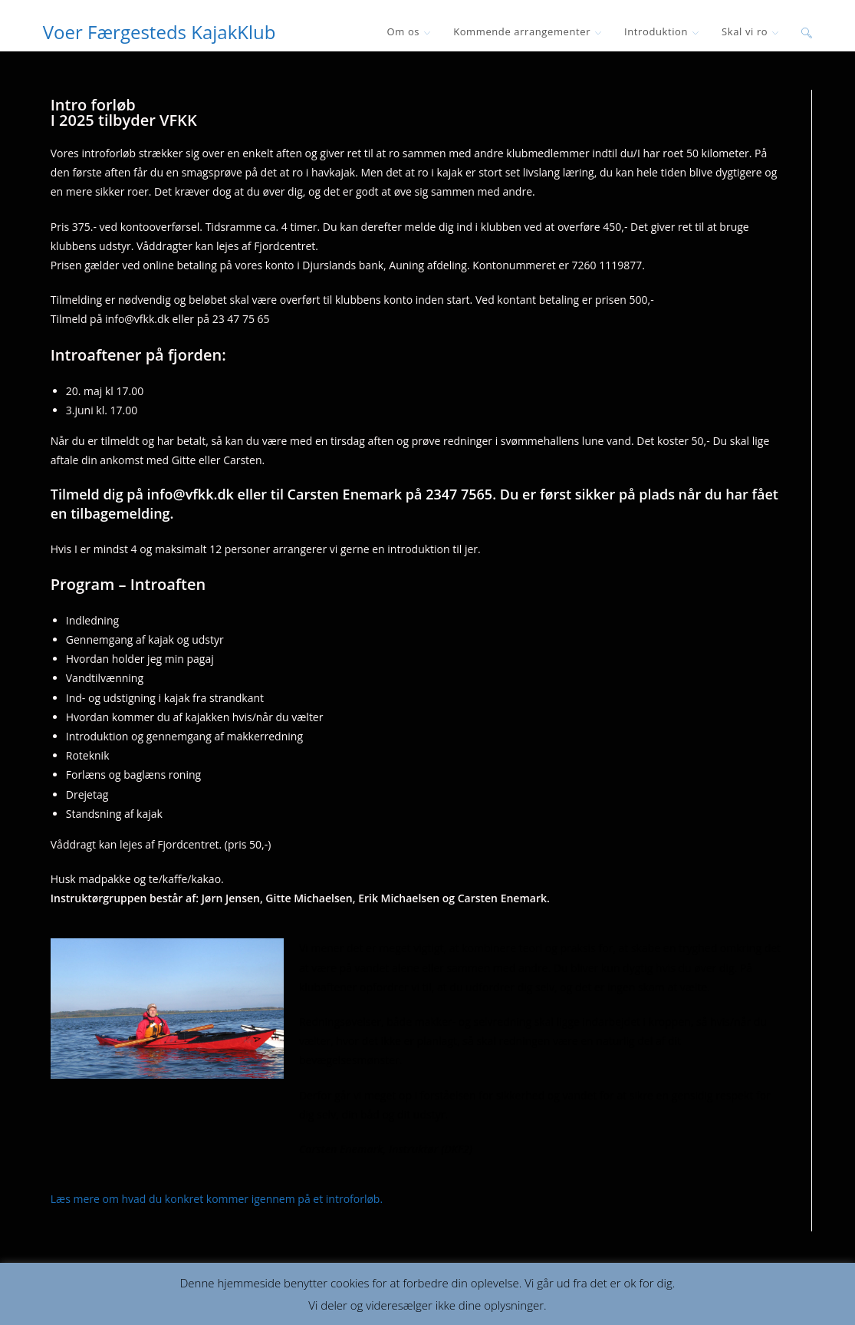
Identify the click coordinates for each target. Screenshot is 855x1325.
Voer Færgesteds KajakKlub (159, 31)
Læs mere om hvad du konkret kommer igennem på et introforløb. (217, 1199)
